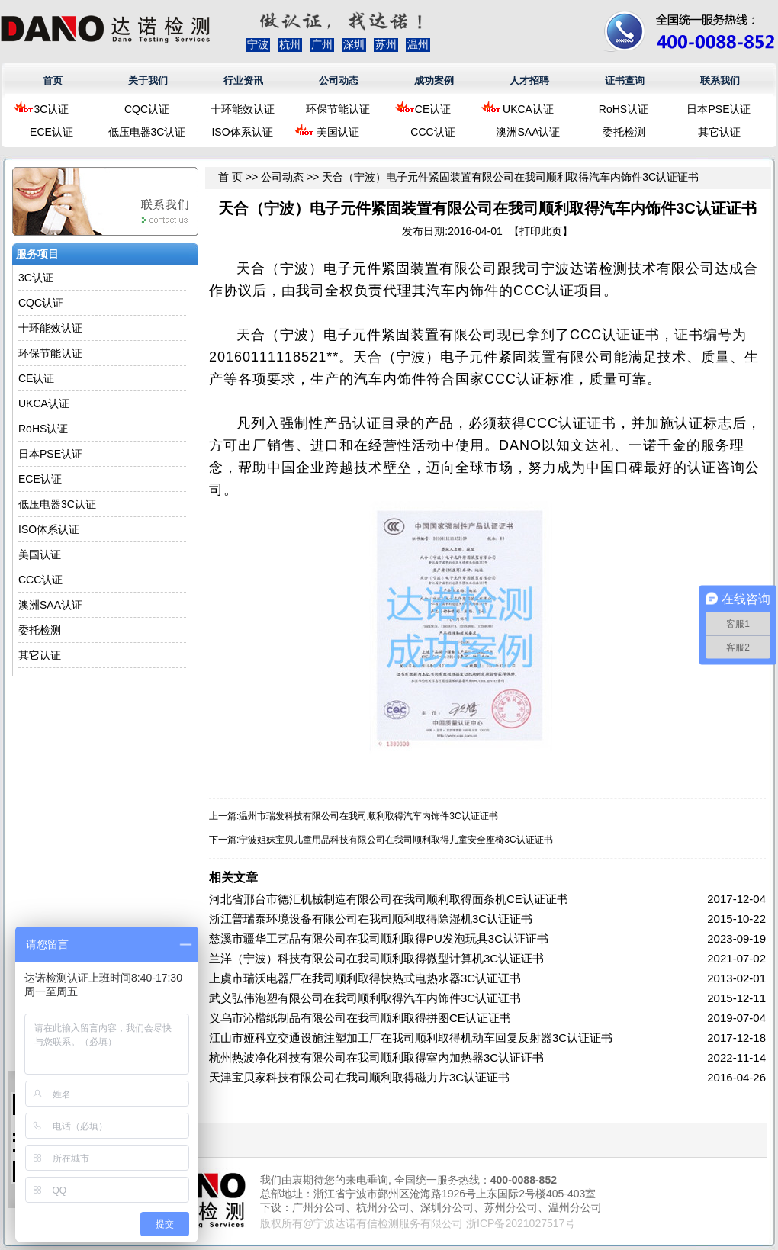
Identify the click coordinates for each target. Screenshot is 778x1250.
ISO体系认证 (241, 132)
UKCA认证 (528, 109)
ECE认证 (51, 132)
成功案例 (434, 80)
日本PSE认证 (718, 109)
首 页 (230, 177)
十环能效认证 (243, 109)
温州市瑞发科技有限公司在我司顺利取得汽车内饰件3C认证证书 (368, 816)
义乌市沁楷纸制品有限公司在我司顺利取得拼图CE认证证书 (360, 1017)
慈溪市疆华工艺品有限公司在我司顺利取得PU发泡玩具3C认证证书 (378, 938)
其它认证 (719, 132)
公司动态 (338, 80)
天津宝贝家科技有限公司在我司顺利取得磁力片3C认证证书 (359, 1077)
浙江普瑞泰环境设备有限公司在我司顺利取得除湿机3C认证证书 (370, 918)
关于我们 (148, 80)
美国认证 (338, 132)
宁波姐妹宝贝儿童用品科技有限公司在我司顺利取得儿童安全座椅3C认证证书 (395, 839)
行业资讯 (243, 80)
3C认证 (51, 109)
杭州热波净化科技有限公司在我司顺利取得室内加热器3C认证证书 (376, 1057)
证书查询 (625, 80)
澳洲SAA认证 (528, 132)
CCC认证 (432, 132)
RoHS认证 (623, 109)
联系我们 (720, 80)
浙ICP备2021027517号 (520, 1223)
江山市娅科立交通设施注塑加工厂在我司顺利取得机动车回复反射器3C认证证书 (410, 1037)
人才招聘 (529, 80)
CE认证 (433, 109)
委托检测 (624, 132)
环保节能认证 (338, 109)
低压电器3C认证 (147, 132)
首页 (53, 80)
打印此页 (540, 231)
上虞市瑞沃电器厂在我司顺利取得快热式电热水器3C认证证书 (365, 978)
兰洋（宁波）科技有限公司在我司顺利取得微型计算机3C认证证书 (376, 958)
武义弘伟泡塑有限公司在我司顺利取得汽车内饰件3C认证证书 (365, 997)
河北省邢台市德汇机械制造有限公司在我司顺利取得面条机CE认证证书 (388, 898)
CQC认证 (146, 109)
